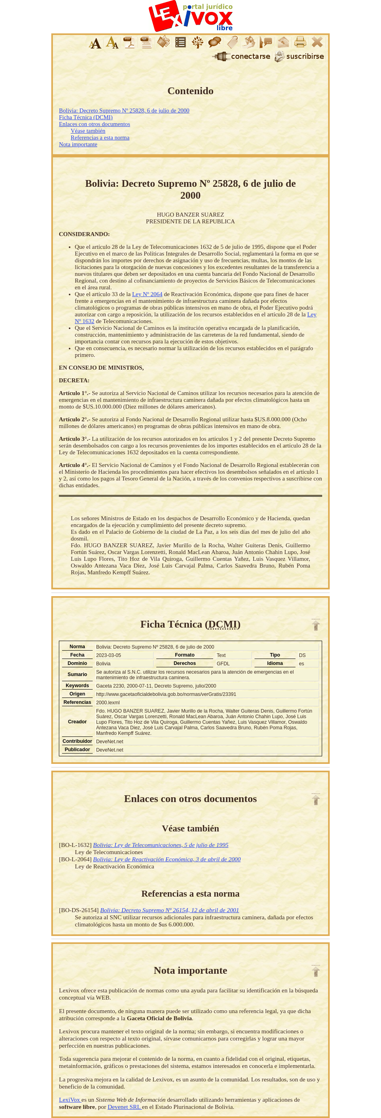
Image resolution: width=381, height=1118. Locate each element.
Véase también (88, 131)
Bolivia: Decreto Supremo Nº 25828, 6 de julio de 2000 (124, 110)
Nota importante (78, 144)
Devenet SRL (125, 1106)
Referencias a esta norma (100, 137)
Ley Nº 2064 (147, 294)
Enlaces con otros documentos (94, 124)
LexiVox (70, 1099)
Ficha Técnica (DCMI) (86, 117)
